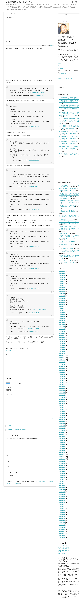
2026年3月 (62, 275)
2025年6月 (62, 294)
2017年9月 (62, 485)
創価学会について (64, 233)
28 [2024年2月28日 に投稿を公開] (62, 551)
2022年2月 (62, 376)
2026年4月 (62, 273)
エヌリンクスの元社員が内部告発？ (68, 241)
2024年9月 (62, 312)
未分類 (51, 45)
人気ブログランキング (11, 350)
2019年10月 (62, 434)
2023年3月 (62, 349)
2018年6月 (62, 467)
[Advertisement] (30, 28)
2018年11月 (62, 457)
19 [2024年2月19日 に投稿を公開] (59, 550)
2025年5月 (62, 296)
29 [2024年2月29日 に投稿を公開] (63, 551)
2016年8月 (62, 512)
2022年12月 (62, 355)
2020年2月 (62, 426)
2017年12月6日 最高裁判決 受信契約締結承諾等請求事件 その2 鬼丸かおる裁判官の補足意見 (69, 195)
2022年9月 (62, 362)
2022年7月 (62, 366)
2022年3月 (62, 374)
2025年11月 (62, 283)
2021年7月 (62, 390)
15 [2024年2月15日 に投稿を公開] (63, 548)
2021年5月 (62, 395)
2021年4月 (62, 397)
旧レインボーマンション (65, 260)
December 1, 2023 (39, 95)
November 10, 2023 (34, 126)
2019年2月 (62, 450)
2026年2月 (62, 277)
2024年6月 (62, 318)
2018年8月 (62, 463)
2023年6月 (62, 343)
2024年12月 (62, 306)
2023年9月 (62, 337)
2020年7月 (62, 415)
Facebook (60, 65)
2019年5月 (62, 444)
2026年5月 (62, 271)
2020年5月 (62, 419)
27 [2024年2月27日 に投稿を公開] (60, 551)
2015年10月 (62, 533)
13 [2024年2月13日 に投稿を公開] (60, 548)
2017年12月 (62, 479)
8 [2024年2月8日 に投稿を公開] (63, 547)
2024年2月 (62, 327)
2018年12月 (62, 454)
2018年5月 (62, 469)
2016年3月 (62, 523)
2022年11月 (62, 357)
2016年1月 (62, 527)
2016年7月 (62, 514)
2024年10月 (62, 310)
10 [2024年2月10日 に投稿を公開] (66, 547)
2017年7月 (62, 490)
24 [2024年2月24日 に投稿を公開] (66, 550)
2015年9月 (62, 535)
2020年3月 (62, 424)
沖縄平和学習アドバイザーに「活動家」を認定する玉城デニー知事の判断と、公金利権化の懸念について (69, 127)
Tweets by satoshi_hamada (65, 78)
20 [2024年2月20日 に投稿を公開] (60, 550)
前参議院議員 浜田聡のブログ (20, 2)
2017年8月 (62, 487)
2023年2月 (62, 351)
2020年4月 (62, 421)
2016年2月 (62, 525)
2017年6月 (62, 492)
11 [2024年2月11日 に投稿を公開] (68, 547)
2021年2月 (62, 401)
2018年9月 (62, 461)
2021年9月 (62, 386)
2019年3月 (62, 448)
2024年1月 (62, 329)
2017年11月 (62, 481)
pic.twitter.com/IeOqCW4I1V (34, 328)
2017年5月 (62, 494)
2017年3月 (62, 498)
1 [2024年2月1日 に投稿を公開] (63, 545)
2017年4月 (62, 496)
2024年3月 (62, 324)
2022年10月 (62, 360)
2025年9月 (62, 287)
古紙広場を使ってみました (66, 220)
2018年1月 (62, 477)
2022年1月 (62, 378)
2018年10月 (62, 459)
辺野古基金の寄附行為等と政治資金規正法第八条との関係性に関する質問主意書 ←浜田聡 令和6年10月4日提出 (69, 107)
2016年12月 (62, 504)
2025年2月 (62, 302)
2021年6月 (62, 393)
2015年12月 (62, 529)
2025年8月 (62, 289)
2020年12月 (62, 405)
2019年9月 (62, 436)
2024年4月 (62, 322)
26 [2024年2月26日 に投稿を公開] (59, 551)
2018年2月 (62, 475)
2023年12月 (62, 331)
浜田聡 (51, 418)
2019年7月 (62, 440)
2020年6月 (62, 417)
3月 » (63, 553)
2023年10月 (62, 335)
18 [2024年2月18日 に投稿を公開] (68, 548)
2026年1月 (62, 279)
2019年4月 (62, 446)
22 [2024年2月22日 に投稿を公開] (63, 550)
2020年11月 (62, 407)
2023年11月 (62, 333)
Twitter (60, 63)
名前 (7, 456)
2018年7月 (62, 465)
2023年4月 (62, 347)
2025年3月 (62, 300)
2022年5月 (62, 370)
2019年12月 (62, 430)
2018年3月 (62, 473)
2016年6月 (62, 516)
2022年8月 (62, 364)
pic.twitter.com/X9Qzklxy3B (38, 92)
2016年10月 (62, 508)
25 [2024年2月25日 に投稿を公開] (68, 550)
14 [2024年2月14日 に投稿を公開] (62, 548)
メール (7, 461)
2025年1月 (62, 304)
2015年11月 (62, 531)
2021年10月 (62, 384)
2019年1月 (62, 452)
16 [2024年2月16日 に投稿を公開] (65, 548)
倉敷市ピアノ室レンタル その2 (67, 262)
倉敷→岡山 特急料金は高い (66, 248)
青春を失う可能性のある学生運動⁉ (15, 430)
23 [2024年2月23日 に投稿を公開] (65, 550)
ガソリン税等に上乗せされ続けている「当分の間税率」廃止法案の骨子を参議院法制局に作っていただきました (69, 228)
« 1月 (59, 553)
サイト (7, 466)
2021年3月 (62, 399)
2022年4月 (62, 372)
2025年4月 (62, 298)
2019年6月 (62, 442)
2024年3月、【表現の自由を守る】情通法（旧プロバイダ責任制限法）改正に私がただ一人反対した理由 (69, 148)
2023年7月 (62, 341)
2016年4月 (62, 520)
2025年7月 (62, 291)
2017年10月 (62, 483)
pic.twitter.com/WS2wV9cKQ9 (39, 309)
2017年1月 (62, 502)
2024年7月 (62, 316)
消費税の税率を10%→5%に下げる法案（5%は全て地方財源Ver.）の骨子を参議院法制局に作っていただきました (69, 237)
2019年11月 (62, 432)
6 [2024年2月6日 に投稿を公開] (60, 547)
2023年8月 (62, 339)
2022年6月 (62, 368)
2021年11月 (62, 382)
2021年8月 (62, 388)
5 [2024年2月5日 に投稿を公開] (58, 547)
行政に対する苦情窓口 (65, 198)
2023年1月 (62, 353)
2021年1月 (62, 403)
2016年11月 (62, 506)
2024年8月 (62, 314)
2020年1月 (62, 428)
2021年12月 (62, 380)
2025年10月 (62, 285)
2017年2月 (62, 500)
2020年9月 (62, 411)
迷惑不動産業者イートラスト (66, 245)
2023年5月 (62, 345)
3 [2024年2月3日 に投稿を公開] (66, 545)
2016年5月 (62, 518)
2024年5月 (62, 320)
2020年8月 (62, 413)
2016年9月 (62, 510)
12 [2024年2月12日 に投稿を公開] (59, 548)
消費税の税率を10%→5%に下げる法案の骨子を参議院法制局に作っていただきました (69, 257)
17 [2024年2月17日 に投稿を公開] (66, 548)
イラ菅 (8, 426)
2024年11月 (62, 308)
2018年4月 (62, 471)
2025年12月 (62, 281)
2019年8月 (62, 438)
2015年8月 (62, 537)
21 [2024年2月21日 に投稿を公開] (62, 550)
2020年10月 (62, 409)
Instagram (60, 68)
